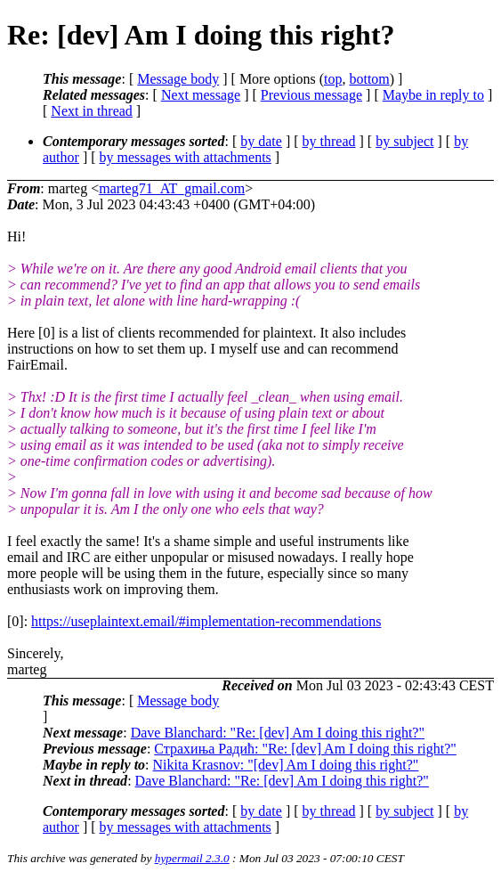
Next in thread (92, 110)
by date (261, 141)
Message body (178, 78)
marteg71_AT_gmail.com (172, 188)
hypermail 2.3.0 (192, 858)
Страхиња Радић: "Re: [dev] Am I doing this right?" (305, 748)
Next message (200, 94)
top (333, 78)
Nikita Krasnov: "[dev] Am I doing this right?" (286, 764)
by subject (404, 141)
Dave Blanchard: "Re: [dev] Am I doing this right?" (277, 732)
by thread (329, 141)
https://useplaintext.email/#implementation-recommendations (206, 621)
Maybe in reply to (433, 94)
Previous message (311, 94)
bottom (369, 78)
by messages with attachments (185, 157)
